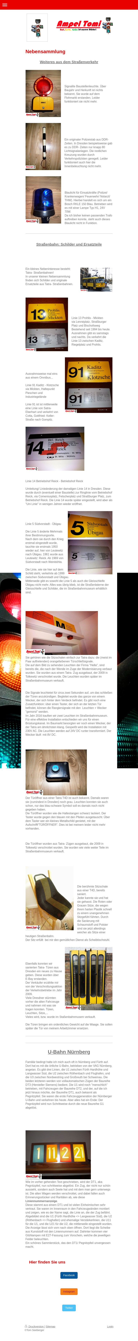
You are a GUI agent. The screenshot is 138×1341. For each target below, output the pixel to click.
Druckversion (34, 1326)
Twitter (69, 1307)
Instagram (69, 1291)
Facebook (69, 1275)
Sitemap (50, 1326)
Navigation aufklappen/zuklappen (69, 5)
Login (110, 1326)
